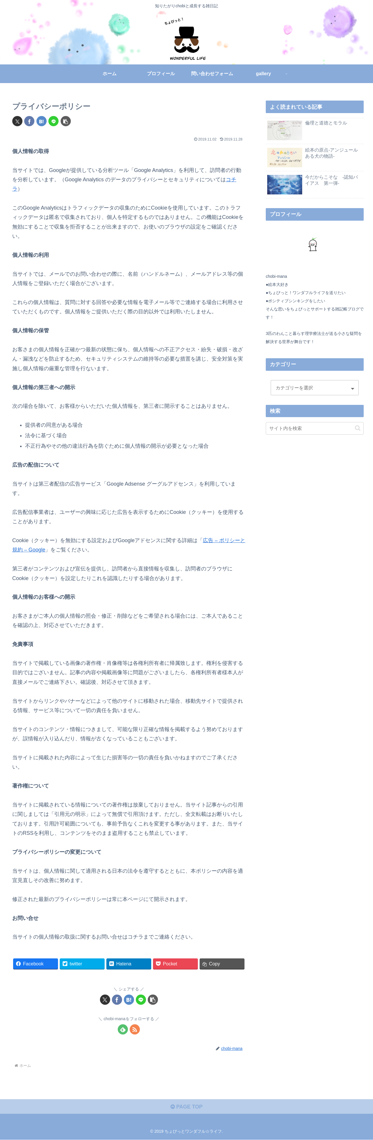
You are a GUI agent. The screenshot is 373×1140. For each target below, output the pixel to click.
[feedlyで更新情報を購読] (123, 1030)
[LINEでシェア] (53, 121)
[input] (315, 428)
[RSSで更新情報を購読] (135, 1030)
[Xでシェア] (17, 121)
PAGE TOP (186, 1107)
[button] (66, 121)
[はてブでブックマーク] (41, 121)
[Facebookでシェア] (29, 121)
